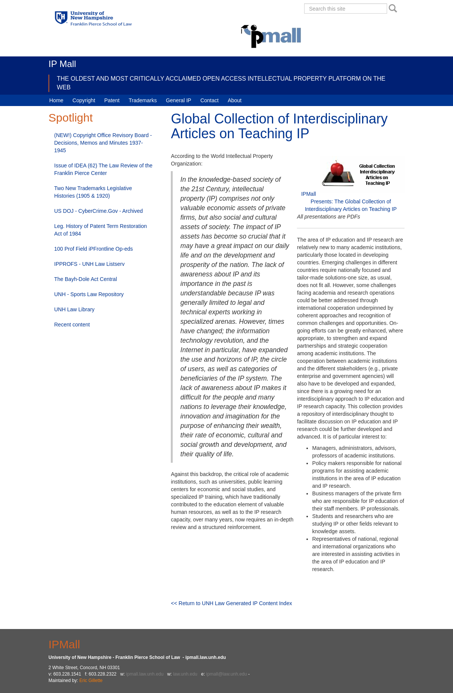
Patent (111, 100)
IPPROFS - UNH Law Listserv (89, 264)
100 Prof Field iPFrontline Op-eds (93, 249)
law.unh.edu (185, 674)
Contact (209, 100)
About (235, 100)
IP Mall (62, 64)
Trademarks (143, 100)
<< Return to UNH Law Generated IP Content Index (231, 603)
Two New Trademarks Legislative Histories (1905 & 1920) (93, 192)
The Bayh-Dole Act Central (85, 279)
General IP (178, 100)
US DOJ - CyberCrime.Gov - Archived (98, 211)
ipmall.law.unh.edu (145, 674)
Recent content (72, 325)
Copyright (83, 100)
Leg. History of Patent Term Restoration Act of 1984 (100, 230)
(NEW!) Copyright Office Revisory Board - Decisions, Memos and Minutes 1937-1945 (103, 142)
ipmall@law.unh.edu (226, 674)
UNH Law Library (74, 309)
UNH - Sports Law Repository (89, 294)
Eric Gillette (90, 680)
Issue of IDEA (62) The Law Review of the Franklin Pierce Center (103, 169)
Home (56, 100)
